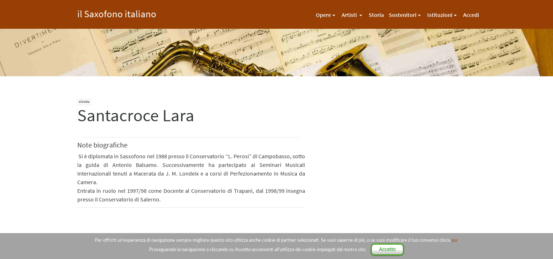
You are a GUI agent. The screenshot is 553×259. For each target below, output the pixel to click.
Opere (323, 14)
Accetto (387, 249)
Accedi (471, 14)
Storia (376, 14)
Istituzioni (439, 14)
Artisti (350, 14)
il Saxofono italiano (116, 13)
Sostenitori (402, 14)
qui (454, 240)
